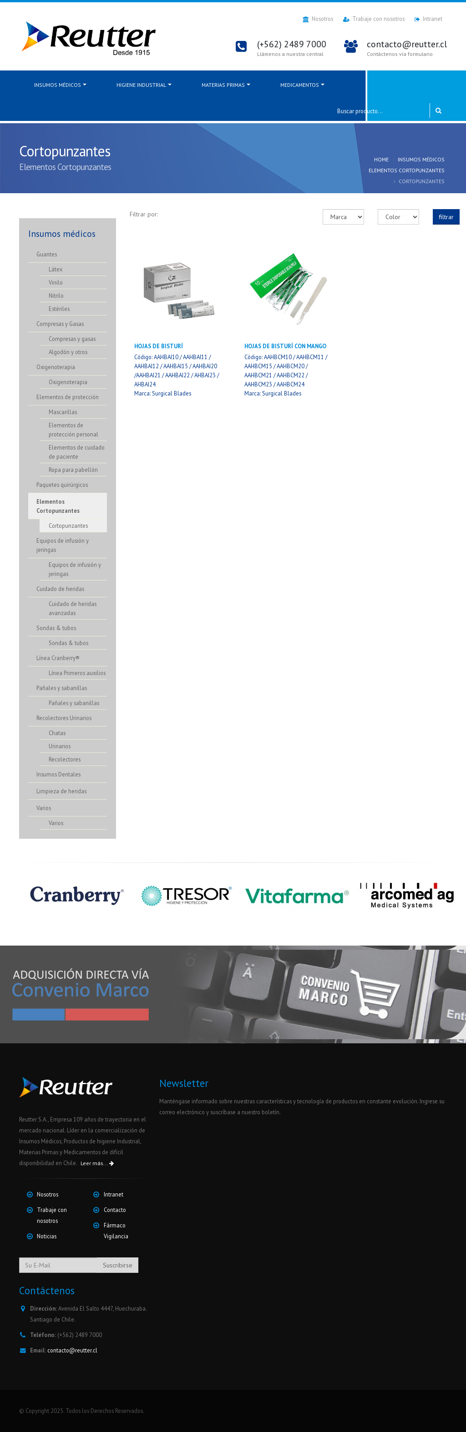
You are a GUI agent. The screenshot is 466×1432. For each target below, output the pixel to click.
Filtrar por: (144, 214)
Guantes (46, 254)
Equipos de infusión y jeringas (62, 545)
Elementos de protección (67, 397)
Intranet (428, 19)
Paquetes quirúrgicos (62, 484)
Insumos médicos (57, 84)
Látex (55, 269)
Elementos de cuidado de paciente (77, 452)
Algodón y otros (68, 351)
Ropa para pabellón (73, 469)
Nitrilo (56, 295)
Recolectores (65, 759)
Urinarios (60, 746)
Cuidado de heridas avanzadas (72, 608)
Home (381, 159)
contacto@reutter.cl (72, 1350)
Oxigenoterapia (55, 367)
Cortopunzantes (68, 525)
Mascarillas (63, 412)
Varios (43, 807)
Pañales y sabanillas (61, 687)
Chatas (57, 732)
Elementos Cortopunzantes (407, 170)
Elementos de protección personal (73, 429)
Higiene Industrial (141, 84)
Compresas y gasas (72, 338)
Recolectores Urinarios (63, 717)
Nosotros (318, 19)
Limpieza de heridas (61, 791)
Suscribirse (117, 1265)
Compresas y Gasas (60, 323)
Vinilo (56, 282)
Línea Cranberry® (58, 657)
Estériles (59, 308)
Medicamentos (299, 84)
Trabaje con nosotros (374, 19)
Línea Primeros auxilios (77, 672)
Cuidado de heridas (60, 588)
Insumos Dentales (58, 774)
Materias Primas (223, 84)
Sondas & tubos (56, 627)
